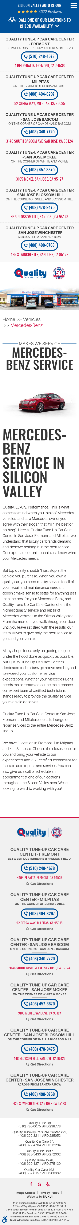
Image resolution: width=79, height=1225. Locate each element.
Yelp (48, 1184)
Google (39, 1184)
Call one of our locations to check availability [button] (45, 23)
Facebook (31, 1184)
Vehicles (31, 319)
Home (9, 319)
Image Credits (25, 1192)
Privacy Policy (49, 1192)
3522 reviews (50, 11)
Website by (39, 1196)
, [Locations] (40, 66)
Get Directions (41, 884)
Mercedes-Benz (26, 325)
